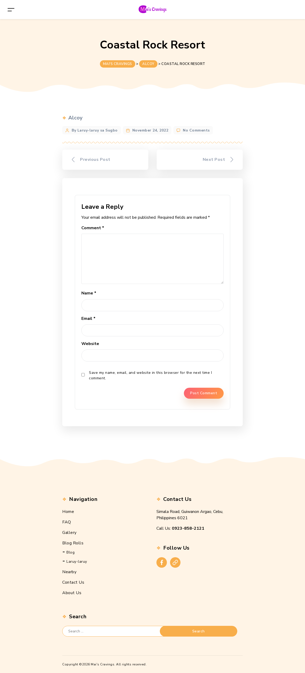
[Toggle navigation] (11, 9)
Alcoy (75, 117)
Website (90, 344)
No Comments (196, 130)
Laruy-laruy (76, 561)
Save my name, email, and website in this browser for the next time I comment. (150, 375)
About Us (71, 593)
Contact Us (73, 582)
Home (68, 512)
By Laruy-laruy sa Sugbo (95, 130)
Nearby (69, 572)
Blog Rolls (72, 543)
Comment (92, 228)
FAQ (66, 522)
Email (88, 318)
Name (88, 293)
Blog (70, 552)
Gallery (69, 532)
